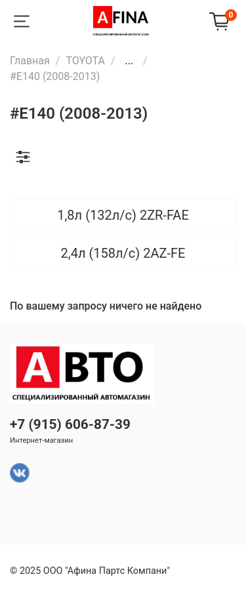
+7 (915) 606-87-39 (70, 424)
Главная (30, 60)
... (129, 61)
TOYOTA (85, 60)
